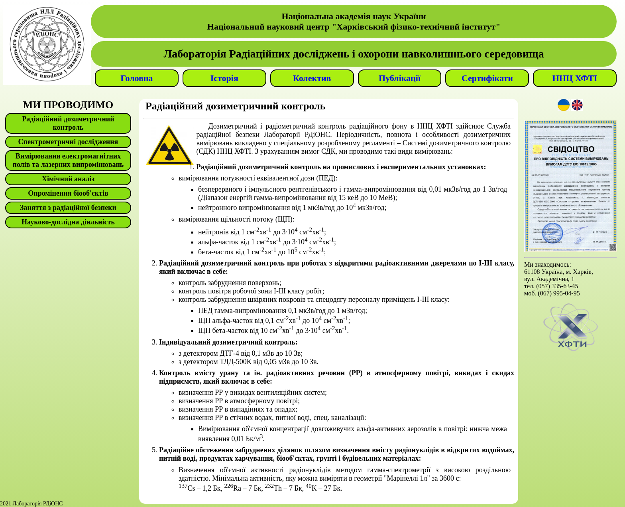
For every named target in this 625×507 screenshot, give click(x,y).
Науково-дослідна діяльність (68, 222)
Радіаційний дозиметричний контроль (68, 123)
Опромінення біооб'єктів (68, 193)
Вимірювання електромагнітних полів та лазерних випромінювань (68, 160)
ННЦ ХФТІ (574, 78)
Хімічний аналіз (68, 179)
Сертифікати (487, 78)
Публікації (400, 78)
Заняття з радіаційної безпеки (68, 208)
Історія (224, 78)
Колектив (312, 78)
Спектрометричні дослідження (68, 142)
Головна (136, 78)
